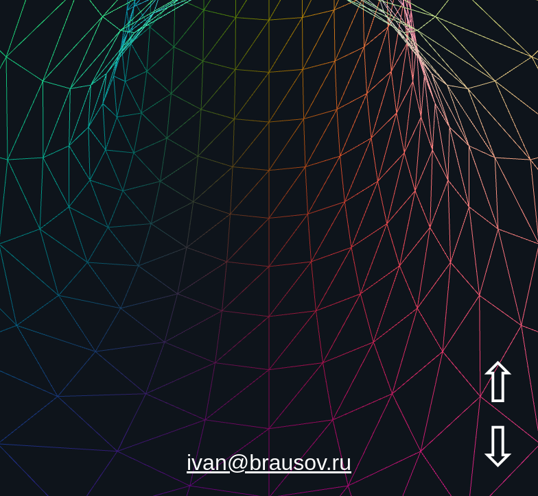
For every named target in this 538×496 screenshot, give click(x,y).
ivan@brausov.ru (269, 462)
